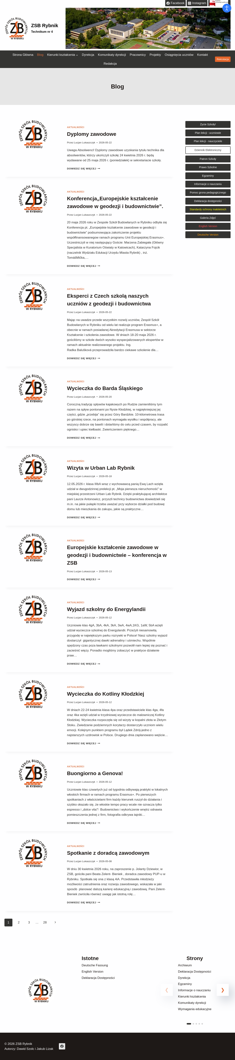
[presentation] (32, 148)
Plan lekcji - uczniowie (208, 132)
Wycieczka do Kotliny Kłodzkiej (105, 694)
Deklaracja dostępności (208, 201)
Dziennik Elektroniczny (208, 150)
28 (45, 922)
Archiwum (185, 965)
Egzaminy (208, 175)
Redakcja (110, 63)
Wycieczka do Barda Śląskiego (105, 388)
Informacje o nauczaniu (208, 184)
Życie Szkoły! (208, 124)
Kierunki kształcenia (192, 996)
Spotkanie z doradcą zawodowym (108, 853)
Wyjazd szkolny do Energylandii (106, 609)
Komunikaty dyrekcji (112, 55)
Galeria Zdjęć (208, 217)
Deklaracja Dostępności (98, 978)
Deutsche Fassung (95, 965)
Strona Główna (22, 55)
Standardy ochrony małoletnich (208, 209)
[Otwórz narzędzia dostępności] (226, 8)
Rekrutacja (223, 59)
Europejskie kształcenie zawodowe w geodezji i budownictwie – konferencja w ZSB (117, 555)
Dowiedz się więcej (83, 168)
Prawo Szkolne (208, 167)
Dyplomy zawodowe (91, 134)
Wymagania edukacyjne (194, 1009)
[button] (223, 990)
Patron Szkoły (208, 158)
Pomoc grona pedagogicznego (208, 192)
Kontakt (202, 55)
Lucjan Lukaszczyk (84, 142)
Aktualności (75, 127)
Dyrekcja (88, 55)
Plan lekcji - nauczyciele (208, 141)
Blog (40, 55)
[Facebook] (62, 1046)
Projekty (155, 55)
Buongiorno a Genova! (95, 773)
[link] (195, 994)
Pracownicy (138, 55)
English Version (92, 971)
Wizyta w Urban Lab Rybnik (101, 468)
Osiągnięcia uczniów (179, 55)
